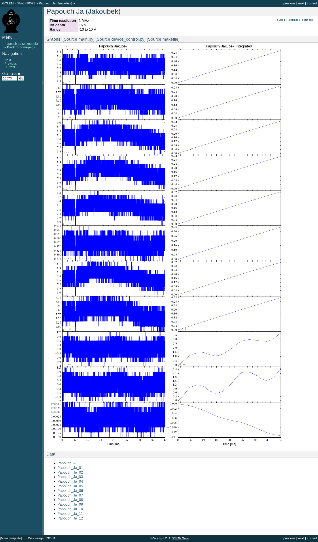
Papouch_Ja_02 (70, 472)
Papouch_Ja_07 (70, 495)
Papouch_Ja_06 (70, 491)
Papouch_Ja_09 (70, 504)
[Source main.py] (79, 39)
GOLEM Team (180, 538)
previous (289, 3)
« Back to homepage (19, 47)
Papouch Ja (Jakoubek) (56, 3)
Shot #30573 (26, 3)
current (312, 3)
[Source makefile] (163, 39)
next (301, 3)
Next (7, 60)
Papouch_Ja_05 (70, 486)
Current (9, 67)
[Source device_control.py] (121, 39)
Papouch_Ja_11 (70, 514)
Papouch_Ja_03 (70, 477)
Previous (10, 63)
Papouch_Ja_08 (70, 500)
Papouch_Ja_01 (70, 468)
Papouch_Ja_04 (70, 481)
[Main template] (11, 538)
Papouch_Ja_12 (70, 518)
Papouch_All (67, 463)
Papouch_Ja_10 (70, 509)
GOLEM (8, 3)
